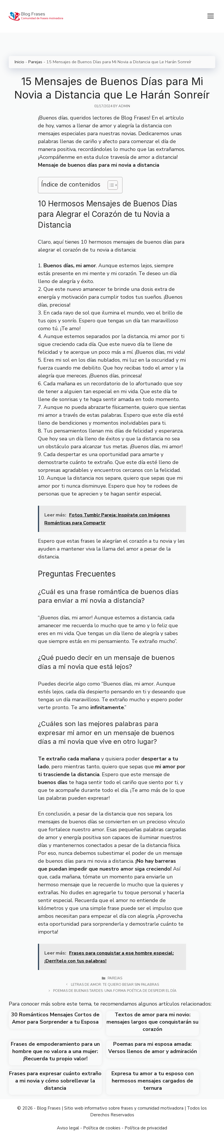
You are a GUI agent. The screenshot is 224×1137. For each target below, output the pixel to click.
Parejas (35, 62)
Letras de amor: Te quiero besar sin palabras (115, 984)
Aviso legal (68, 1128)
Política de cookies (101, 1128)
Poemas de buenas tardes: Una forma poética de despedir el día (114, 990)
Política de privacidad (146, 1128)
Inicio (19, 62)
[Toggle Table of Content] (109, 185)
